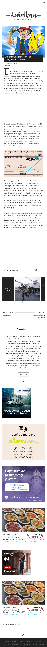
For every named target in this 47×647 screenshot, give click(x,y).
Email (17, 270)
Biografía (15, 641)
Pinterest (10, 270)
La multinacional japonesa (12, 213)
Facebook (4, 270)
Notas (22, 641)
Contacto (38, 641)
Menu (3, 2)
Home (7, 641)
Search (44, 2)
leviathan (7, 65)
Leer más (23, 374)
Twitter (7, 270)
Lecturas (7, 63)
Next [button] (43, 295)
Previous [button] (43, 283)
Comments (38, 270)
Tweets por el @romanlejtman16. (12, 624)
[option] (28, 291)
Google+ (14, 270)
